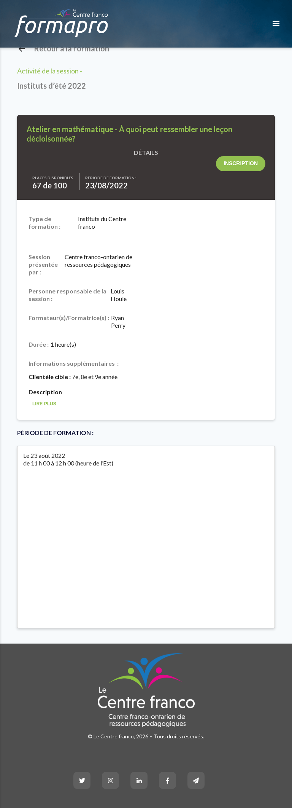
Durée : (39, 344)
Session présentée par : (43, 264)
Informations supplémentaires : (74, 363)
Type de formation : (44, 222)
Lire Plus (44, 404)
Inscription (241, 163)
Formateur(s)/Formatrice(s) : (69, 317)
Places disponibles (52, 177)
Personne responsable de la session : (67, 294)
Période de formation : (110, 177)
